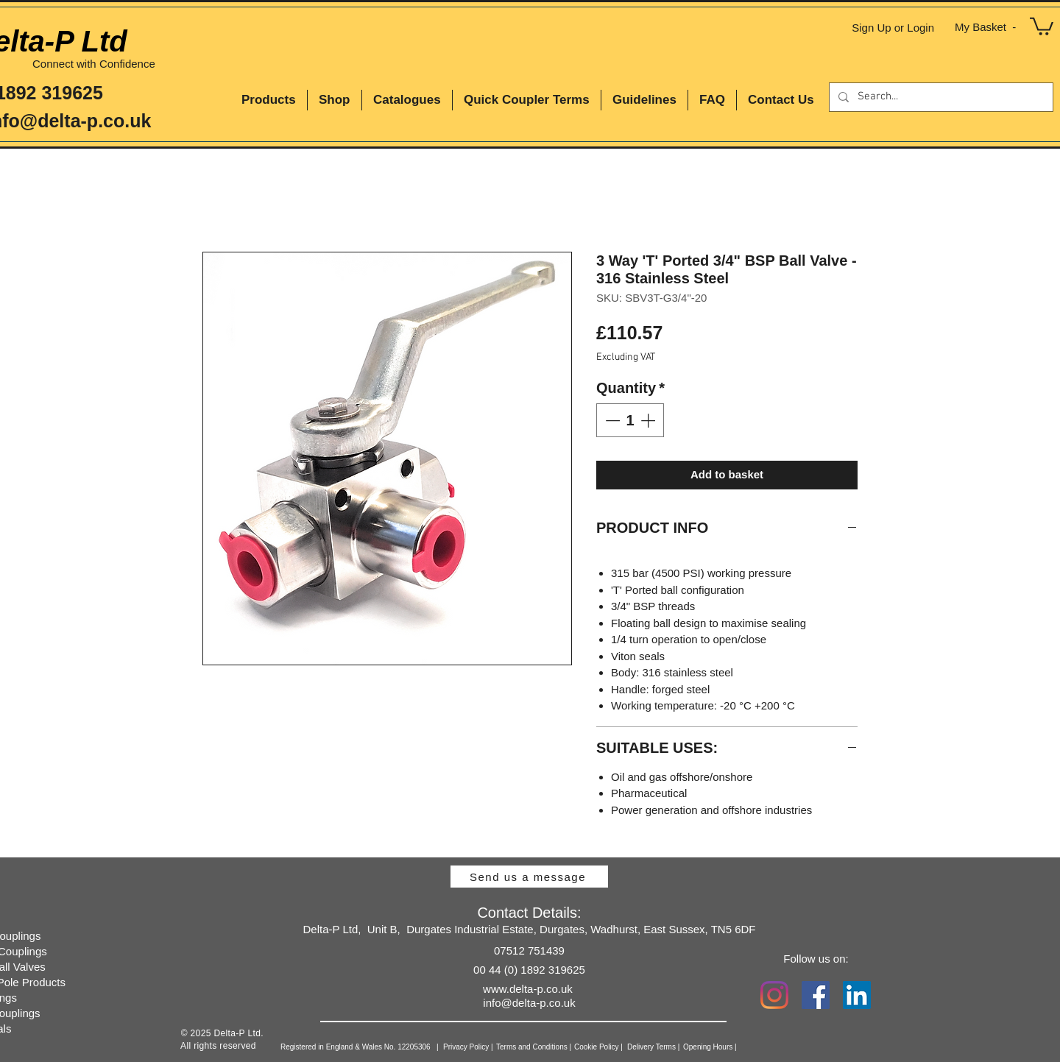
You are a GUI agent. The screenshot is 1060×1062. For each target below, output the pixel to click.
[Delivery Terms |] (677, 1047)
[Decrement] (610, 420)
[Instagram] (774, 995)
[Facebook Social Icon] (816, 995)
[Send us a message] (529, 876)
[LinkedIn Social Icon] (857, 995)
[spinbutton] (630, 420)
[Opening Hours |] (731, 1047)
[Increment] (649, 420)
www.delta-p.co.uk (528, 989)
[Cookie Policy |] (620, 1047)
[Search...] (940, 97)
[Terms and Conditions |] (555, 1047)
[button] (1041, 25)
